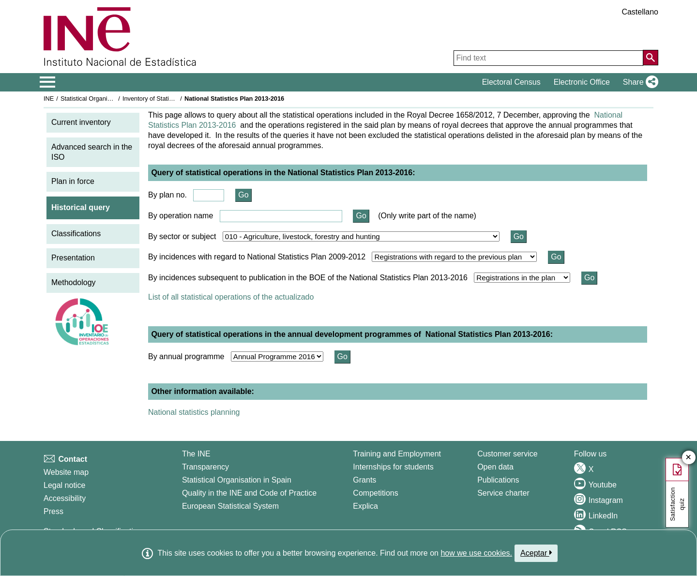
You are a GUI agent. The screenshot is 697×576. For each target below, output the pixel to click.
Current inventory (81, 122)
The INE (196, 454)
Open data (495, 467)
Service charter (503, 493)
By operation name (180, 216)
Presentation (73, 258)
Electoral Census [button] (511, 82)
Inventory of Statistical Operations (168, 98)
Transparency (205, 467)
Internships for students (393, 467)
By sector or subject (182, 236)
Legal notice (64, 485)
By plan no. (167, 195)
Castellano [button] (639, 12)
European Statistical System (230, 506)
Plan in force (72, 181)
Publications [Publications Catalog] (498, 480)
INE (49, 98)
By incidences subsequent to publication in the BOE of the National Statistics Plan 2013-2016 (308, 277)
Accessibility (65, 498)
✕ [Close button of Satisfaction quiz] (688, 458)
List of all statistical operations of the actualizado (231, 297)
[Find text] (548, 58)
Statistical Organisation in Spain (104, 98)
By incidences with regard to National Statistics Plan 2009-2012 (256, 257)
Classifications (76, 233)
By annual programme (186, 356)
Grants (364, 480)
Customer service (507, 454)
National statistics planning (194, 412)
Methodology (73, 282)
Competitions (375, 493)
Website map (66, 472)
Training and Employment (397, 454)
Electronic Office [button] (582, 82)
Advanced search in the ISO (91, 152)
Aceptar (536, 552)
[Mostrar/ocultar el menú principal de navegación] (48, 82)
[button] (638, 82)
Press (53, 511)
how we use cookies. (476, 553)
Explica (365, 506)
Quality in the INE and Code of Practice (249, 493)
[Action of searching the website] (650, 57)
